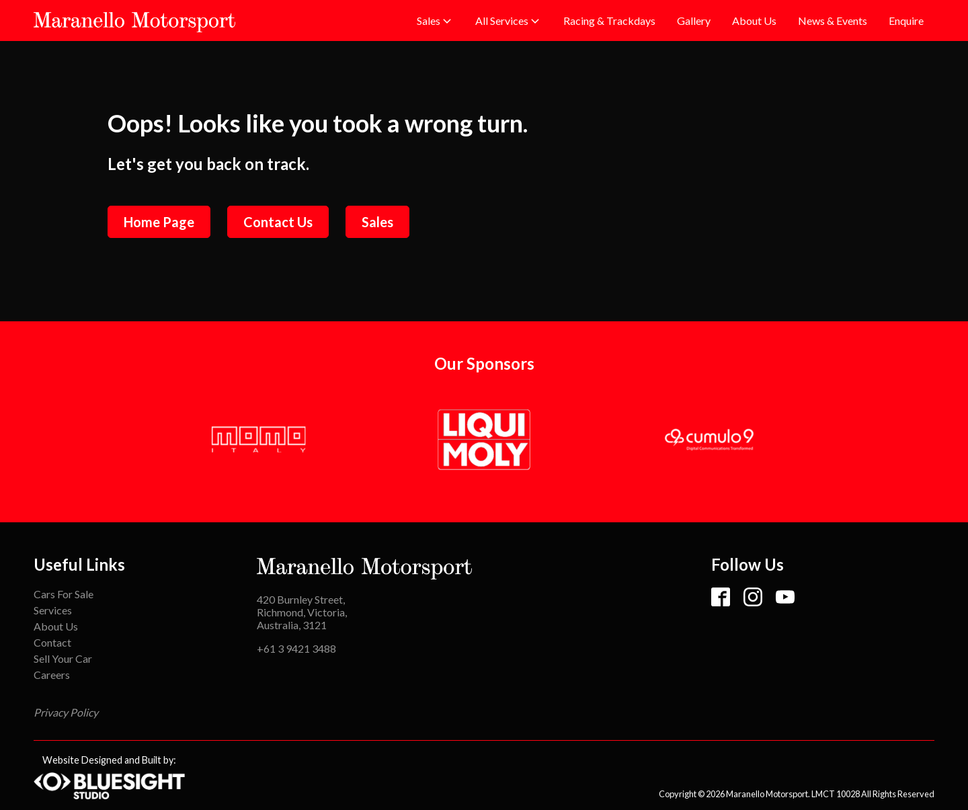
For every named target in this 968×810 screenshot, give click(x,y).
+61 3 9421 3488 (296, 648)
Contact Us (278, 222)
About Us (56, 626)
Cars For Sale (63, 594)
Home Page (159, 222)
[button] (435, 21)
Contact (52, 642)
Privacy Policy (66, 712)
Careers (52, 674)
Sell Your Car (63, 658)
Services (53, 610)
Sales (377, 222)
